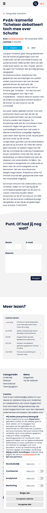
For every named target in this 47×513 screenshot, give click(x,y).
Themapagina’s (10, 386)
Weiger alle (25, 493)
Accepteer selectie (24, 499)
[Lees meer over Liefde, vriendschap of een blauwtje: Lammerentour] (23, 332)
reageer (13, 47)
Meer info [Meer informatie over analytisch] (30, 478)
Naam (8, 242)
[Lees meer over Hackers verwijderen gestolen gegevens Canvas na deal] (23, 345)
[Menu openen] (4, 3)
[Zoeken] (36, 3)
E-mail (29, 242)
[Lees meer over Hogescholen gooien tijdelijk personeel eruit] (23, 338)
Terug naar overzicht (16, 13)
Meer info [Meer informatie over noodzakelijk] (30, 464)
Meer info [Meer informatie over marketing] (30, 485)
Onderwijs (7, 377)
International (9, 383)
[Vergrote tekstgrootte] (43, 3)
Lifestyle (7, 380)
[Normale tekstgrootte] (41, 3)
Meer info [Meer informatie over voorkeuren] (30, 471)
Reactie (9, 253)
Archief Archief (16, 38)
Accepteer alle (24, 504)
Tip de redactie (30, 380)
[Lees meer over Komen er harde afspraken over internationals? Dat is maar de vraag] (23, 324)
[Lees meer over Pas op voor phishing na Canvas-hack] (23, 353)
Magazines (28, 377)
